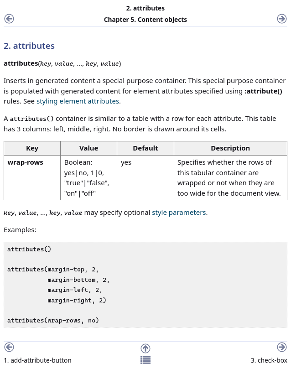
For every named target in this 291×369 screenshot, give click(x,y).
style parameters (179, 212)
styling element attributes (77, 100)
